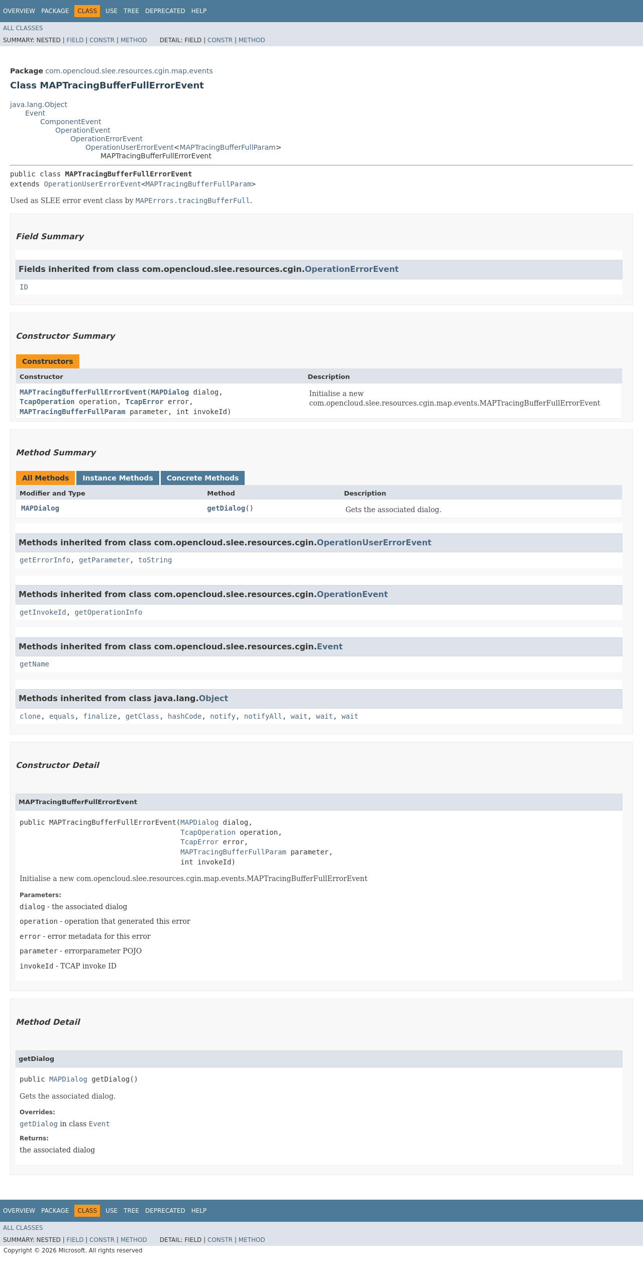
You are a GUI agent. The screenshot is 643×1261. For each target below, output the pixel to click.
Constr (102, 40)
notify (223, 716)
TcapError (145, 402)
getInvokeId (43, 612)
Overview (19, 11)
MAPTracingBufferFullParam (228, 147)
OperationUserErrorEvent (129, 147)
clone (30, 716)
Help (199, 11)
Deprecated (165, 11)
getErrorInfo (45, 560)
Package (55, 11)
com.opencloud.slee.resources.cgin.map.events (128, 71)
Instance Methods (117, 478)
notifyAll (263, 716)
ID (24, 287)
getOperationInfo (109, 612)
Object (214, 698)
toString (155, 560)
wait (299, 716)
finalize (100, 716)
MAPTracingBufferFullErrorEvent (83, 392)
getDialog (226, 508)
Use (111, 11)
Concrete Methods (203, 478)
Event (35, 113)
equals (62, 716)
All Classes (23, 28)
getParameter (104, 560)
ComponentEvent (70, 122)
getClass (142, 716)
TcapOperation (47, 402)
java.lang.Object (38, 105)
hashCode (184, 716)
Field (74, 40)
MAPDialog (170, 392)
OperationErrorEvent (106, 139)
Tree (131, 11)
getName (34, 664)
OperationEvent (83, 130)
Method (134, 40)
